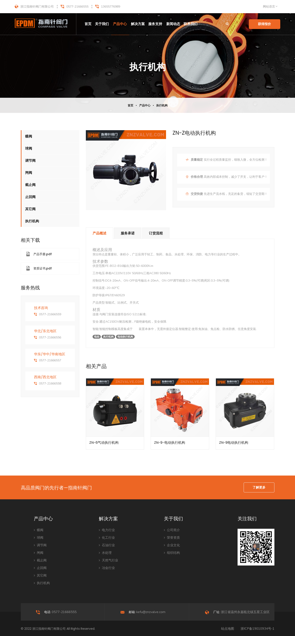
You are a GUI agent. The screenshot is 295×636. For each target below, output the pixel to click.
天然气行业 (108, 560)
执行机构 (162, 105)
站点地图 (227, 628)
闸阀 (28, 172)
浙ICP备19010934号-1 (257, 628)
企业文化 (172, 545)
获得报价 (264, 24)
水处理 (105, 553)
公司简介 (172, 530)
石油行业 (107, 545)
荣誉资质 (172, 537)
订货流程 (156, 233)
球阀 (28, 148)
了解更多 (259, 487)
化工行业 (107, 537)
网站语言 (269, 7)
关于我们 (102, 23)
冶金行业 (107, 568)
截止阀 (30, 184)
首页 (88, 23)
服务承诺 (128, 233)
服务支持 (155, 23)
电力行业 (107, 530)
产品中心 (120, 23)
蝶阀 (28, 136)
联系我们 (190, 23)
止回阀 (30, 196)
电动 (136, 329)
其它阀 (30, 209)
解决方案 (138, 23)
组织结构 (172, 553)
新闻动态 (173, 23)
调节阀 (30, 160)
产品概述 (99, 233)
